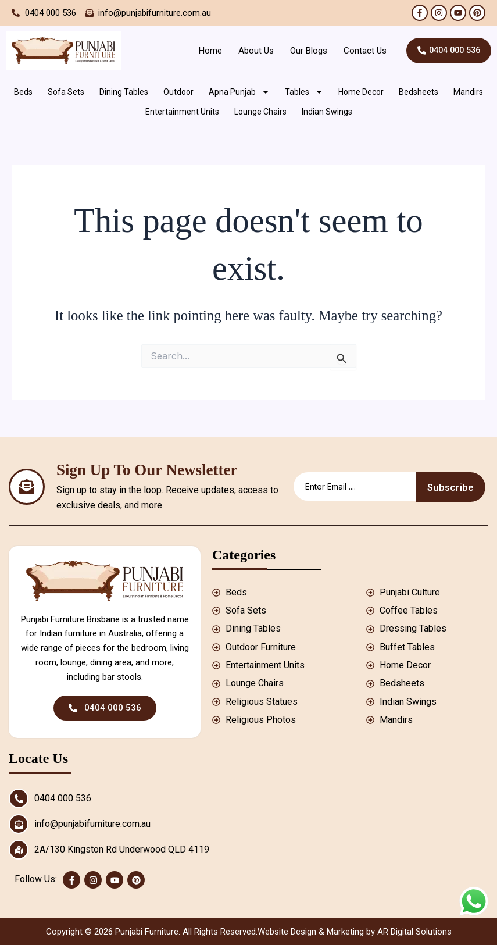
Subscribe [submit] (450, 487)
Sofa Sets (66, 92)
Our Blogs (301, 50)
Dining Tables (123, 92)
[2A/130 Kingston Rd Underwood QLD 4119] (18, 850)
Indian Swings (327, 111)
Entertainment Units (182, 111)
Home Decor (361, 92)
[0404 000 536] (18, 798)
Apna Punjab (239, 92)
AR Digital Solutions (414, 931)
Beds (23, 92)
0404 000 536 (62, 798)
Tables (304, 92)
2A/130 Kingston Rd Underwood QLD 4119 (121, 849)
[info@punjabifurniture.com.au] (18, 824)
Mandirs (468, 92)
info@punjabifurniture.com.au (92, 823)
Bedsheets (418, 92)
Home (203, 50)
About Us (249, 50)
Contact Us (358, 50)
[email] (355, 486)
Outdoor (178, 92)
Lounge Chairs (260, 111)
